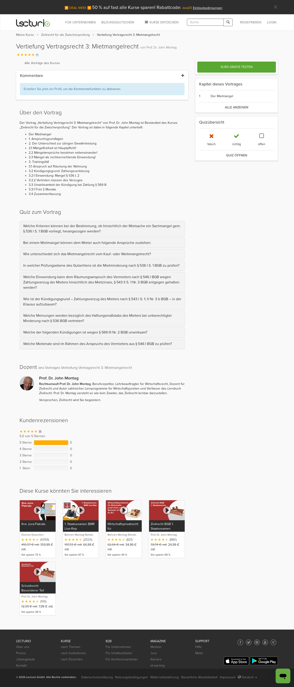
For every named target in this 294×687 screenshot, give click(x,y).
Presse (21, 653)
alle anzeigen (236, 107)
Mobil (199, 653)
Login (271, 22)
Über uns (22, 647)
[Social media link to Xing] (273, 642)
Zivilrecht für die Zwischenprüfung (65, 35)
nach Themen (70, 647)
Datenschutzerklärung (97, 677)
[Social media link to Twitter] (249, 642)
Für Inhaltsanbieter (119, 653)
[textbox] (205, 22)
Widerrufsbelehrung (164, 677)
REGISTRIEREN (250, 22)
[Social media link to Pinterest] (257, 642)
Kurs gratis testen (237, 67)
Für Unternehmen (118, 647)
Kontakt (21, 665)
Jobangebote (25, 659)
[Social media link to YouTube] (265, 642)
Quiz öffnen (236, 155)
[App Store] (236, 661)
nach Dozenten (72, 659)
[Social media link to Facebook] (240, 642)
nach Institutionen (73, 653)
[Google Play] (264, 661)
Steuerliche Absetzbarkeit (199, 677)
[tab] (102, 228)
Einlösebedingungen (207, 8)
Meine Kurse (25, 35)
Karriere (156, 659)
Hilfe (198, 647)
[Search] (228, 22)
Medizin (155, 647)
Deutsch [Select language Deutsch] (247, 677)
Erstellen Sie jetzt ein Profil (43, 89)
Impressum (227, 677)
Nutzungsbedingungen (131, 677)
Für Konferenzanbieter (122, 659)
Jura (153, 653)
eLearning (157, 665)
